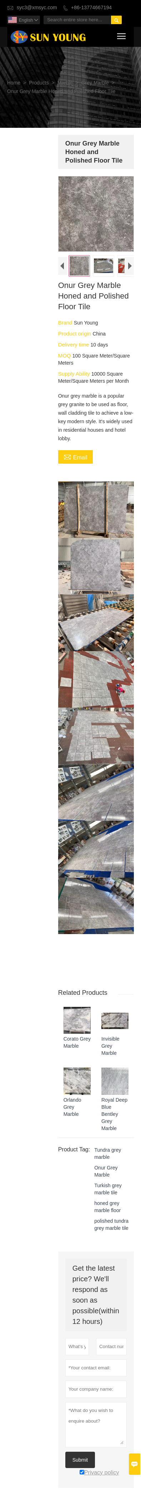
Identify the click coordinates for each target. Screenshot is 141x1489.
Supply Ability (73, 374)
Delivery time (73, 345)
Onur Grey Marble (105, 1164)
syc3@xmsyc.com (37, 7)
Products (39, 83)
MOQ (64, 356)
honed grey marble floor (107, 1200)
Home (13, 83)
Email (74, 457)
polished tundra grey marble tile (111, 1217)
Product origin (74, 334)
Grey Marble (95, 83)
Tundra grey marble (107, 1146)
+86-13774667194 (91, 7)
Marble (65, 83)
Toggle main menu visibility (122, 35)
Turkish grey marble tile (107, 1182)
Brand (65, 323)
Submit (79, 1452)
